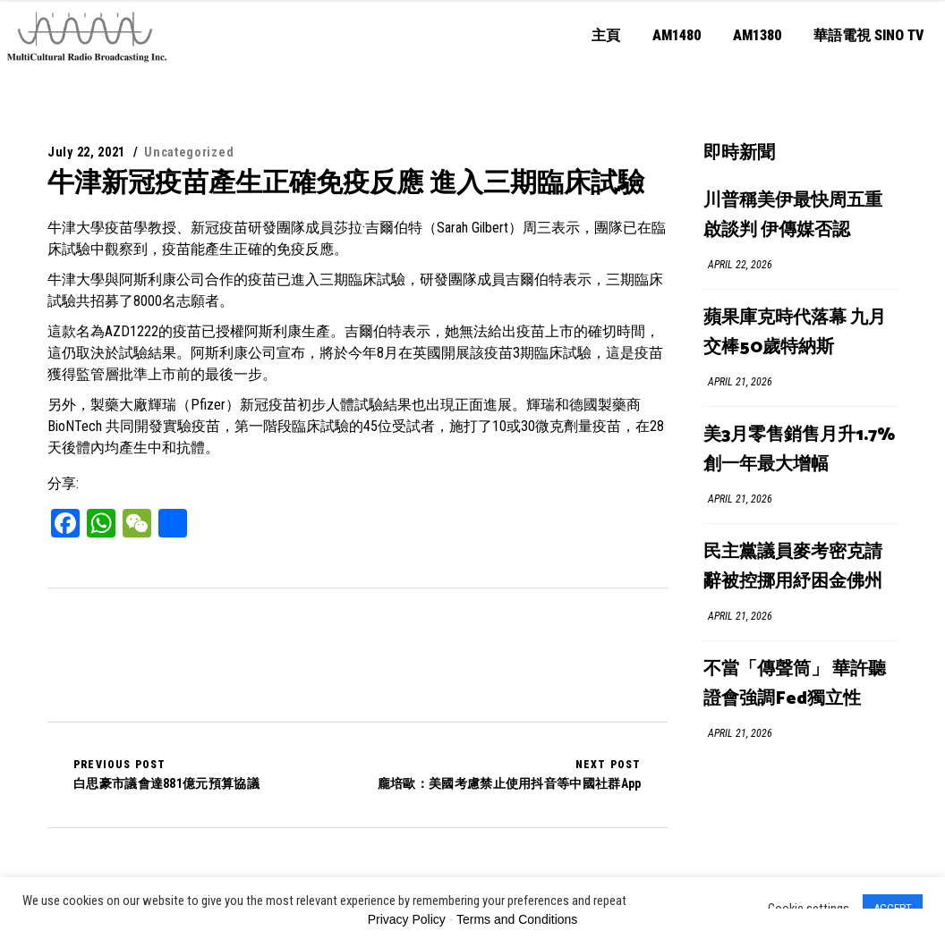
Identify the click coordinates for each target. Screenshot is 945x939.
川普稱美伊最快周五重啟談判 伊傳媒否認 (792, 215)
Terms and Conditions (516, 919)
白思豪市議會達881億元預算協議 (166, 774)
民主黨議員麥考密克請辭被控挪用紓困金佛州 (792, 566)
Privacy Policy (407, 919)
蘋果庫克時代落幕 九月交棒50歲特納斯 (794, 332)
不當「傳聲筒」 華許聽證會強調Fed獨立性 (794, 684)
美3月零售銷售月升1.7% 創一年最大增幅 (799, 449)
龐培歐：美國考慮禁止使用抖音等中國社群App (510, 774)
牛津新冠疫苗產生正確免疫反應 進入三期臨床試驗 (345, 182)
